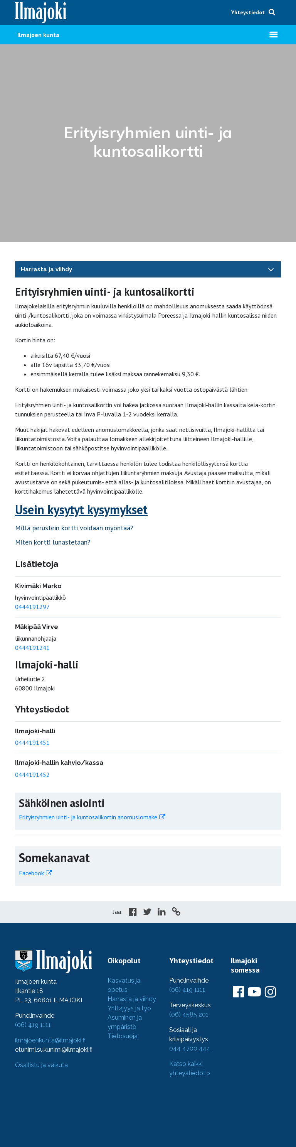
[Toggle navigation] (271, 269)
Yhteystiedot (248, 12)
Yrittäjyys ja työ (129, 1008)
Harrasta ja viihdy (46, 269)
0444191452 (32, 774)
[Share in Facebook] (133, 913)
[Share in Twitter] (147, 913)
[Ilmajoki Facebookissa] (238, 992)
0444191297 (32, 607)
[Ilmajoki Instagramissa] (270, 992)
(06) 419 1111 (33, 1025)
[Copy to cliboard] (176, 913)
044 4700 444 (189, 1048)
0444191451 (32, 742)
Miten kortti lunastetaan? (53, 542)
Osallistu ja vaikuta (41, 1065)
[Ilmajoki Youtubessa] (254, 992)
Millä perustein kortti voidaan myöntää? (74, 527)
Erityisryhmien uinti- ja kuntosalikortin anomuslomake (88, 817)
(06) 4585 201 (189, 1014)
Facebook (31, 873)
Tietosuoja (123, 1036)
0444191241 (32, 647)
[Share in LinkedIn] (162, 913)
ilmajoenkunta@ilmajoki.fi (50, 1040)
